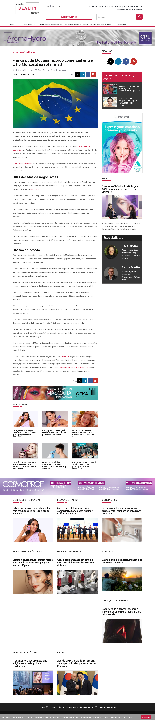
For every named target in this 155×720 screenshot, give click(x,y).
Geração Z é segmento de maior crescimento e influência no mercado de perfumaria (24, 465)
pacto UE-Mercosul (23, 163)
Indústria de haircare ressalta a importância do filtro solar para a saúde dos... (85, 432)
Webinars (121, 24)
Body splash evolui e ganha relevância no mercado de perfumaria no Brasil (54, 432)
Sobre (42, 707)
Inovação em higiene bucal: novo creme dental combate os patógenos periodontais (121, 511)
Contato (53, 707)
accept (146, 717)
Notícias (28, 24)
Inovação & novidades (115, 600)
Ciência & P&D (109, 500)
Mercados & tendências (24, 52)
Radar (60, 652)
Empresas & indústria (25, 652)
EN (53, 6)
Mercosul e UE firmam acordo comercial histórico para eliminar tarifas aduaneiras (75, 511)
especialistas (113, 237)
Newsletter (69, 17)
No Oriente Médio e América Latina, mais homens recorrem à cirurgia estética (54, 464)
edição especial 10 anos (100, 24)
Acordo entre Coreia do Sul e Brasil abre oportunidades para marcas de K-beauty (76, 663)
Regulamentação (67, 500)
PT (59, 6)
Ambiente (107, 551)
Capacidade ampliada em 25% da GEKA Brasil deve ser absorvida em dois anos (76, 562)
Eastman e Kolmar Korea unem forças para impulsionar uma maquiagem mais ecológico (33, 562)
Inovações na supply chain (76, 24)
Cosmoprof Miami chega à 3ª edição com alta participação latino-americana (85, 464)
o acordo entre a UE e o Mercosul (74, 367)
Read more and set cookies (121, 717)
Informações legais (107, 707)
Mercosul (34, 189)
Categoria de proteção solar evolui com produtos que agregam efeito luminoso (25, 432)
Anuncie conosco (70, 707)
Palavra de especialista (51, 24)
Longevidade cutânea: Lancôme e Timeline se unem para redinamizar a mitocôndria (121, 611)
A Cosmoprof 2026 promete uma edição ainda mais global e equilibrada (30, 663)
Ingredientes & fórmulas (27, 551)
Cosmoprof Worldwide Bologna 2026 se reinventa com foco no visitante (120, 189)
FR (48, 6)
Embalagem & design (68, 551)
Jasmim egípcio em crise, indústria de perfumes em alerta (122, 561)
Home (11, 24)
